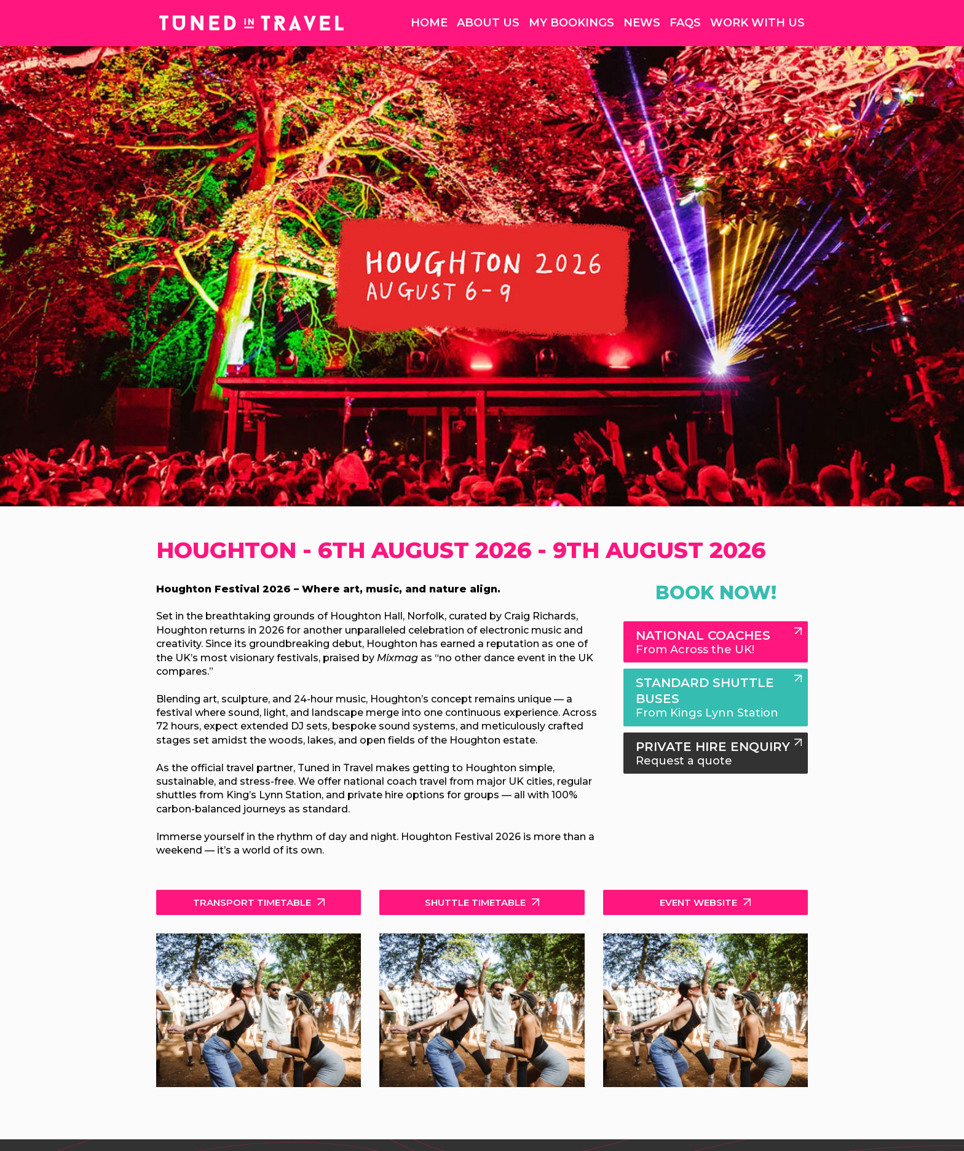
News (641, 22)
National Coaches (716, 642)
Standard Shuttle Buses (716, 697)
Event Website (698, 902)
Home (429, 22)
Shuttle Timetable (475, 902)
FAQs (685, 22)
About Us (488, 22)
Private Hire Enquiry (716, 753)
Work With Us (757, 22)
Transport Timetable (252, 902)
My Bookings (571, 22)
